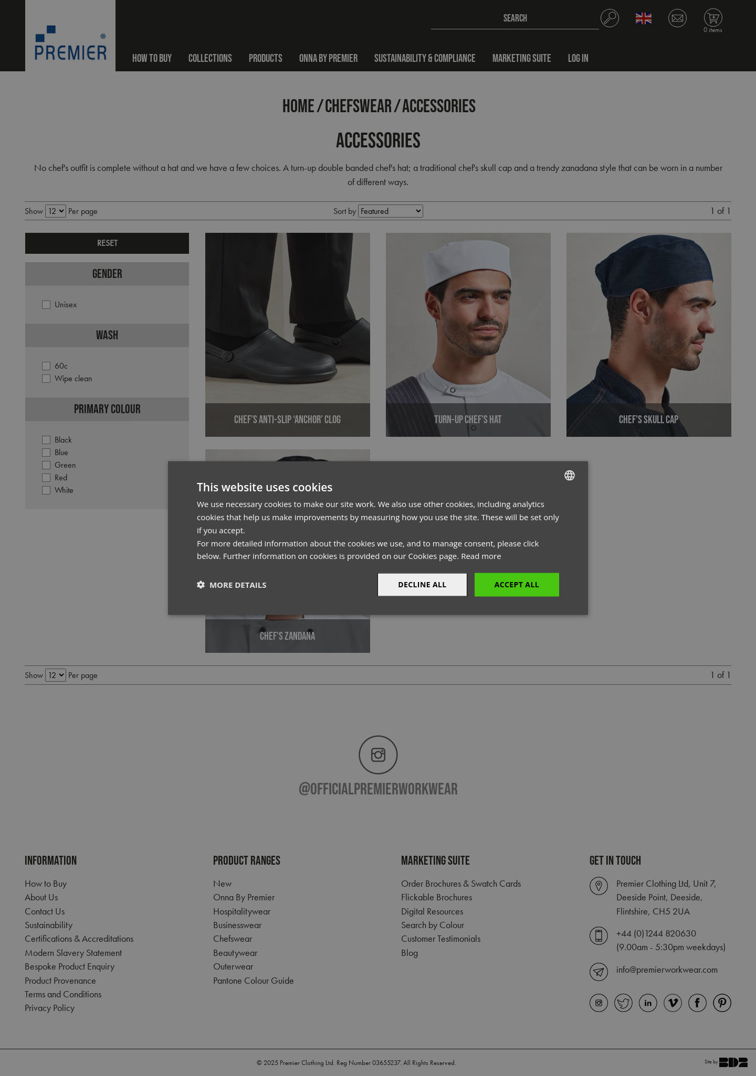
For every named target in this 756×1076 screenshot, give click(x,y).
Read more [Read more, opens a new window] (481, 556)
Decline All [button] (422, 584)
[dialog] (378, 538)
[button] (231, 584)
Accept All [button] (517, 584)
